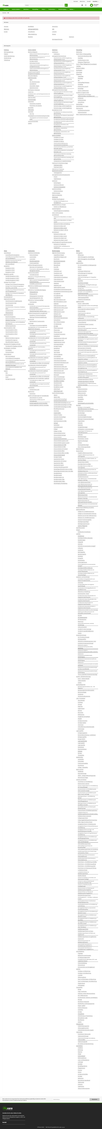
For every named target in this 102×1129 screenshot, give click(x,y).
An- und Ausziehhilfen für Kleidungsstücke (87, 265)
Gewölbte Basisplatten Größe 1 (12, 276)
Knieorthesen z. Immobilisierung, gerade (86, 866)
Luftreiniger (80, 1062)
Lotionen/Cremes (9, 310)
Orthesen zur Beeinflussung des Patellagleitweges (85, 885)
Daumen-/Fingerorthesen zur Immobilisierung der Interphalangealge (88, 786)
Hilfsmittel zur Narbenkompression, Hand (87, 641)
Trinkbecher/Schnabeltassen (84, 299)
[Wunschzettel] (85, 5)
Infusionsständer (81, 311)
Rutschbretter (81, 765)
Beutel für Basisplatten (11, 316)
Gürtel (7, 377)
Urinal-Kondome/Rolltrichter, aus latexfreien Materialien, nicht (63, 151)
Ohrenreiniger (79, 72)
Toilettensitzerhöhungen (83, 1036)
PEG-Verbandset (81, 326)
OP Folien (56, 326)
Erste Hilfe (56, 267)
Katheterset (54, 180)
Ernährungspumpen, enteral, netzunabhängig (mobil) (88, 306)
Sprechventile (31, 319)
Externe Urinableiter (56, 135)
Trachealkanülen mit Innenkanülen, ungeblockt (38, 357)
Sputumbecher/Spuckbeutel (84, 1080)
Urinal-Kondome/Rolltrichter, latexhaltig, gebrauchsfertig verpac (62, 154)
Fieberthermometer (32, 77)
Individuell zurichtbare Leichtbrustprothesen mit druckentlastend (87, 474)
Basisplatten (6, 266)
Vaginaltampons (57, 178)
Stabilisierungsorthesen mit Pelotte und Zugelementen (86, 934)
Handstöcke (80, 550)
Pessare (55, 176)
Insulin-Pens (30, 92)
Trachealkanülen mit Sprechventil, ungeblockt (38, 370)
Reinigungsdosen (33, 294)
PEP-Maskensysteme (82, 617)
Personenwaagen (32, 99)
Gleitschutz (80, 401)
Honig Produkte (57, 412)
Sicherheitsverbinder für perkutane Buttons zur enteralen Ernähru (87, 343)
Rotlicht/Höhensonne (82, 1007)
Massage (80, 999)
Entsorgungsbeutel (8, 297)
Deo (79, 80)
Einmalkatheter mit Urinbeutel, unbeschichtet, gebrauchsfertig (64, 116)
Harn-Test (32, 113)
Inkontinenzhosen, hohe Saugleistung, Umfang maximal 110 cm (62, 69)
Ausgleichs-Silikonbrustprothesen (85, 453)
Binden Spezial (57, 263)
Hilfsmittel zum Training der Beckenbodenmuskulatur (58, 170)
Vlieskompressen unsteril (59, 372)
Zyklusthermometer (34, 87)
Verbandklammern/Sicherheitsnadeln (86, 726)
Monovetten (80, 712)
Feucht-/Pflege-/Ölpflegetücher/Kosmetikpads (86, 64)
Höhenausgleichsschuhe (83, 1028)
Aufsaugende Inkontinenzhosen (59, 56)
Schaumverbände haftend (59, 433)
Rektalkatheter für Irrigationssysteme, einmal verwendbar (88, 339)
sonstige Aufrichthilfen (83, 1074)
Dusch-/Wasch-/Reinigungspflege (83, 54)
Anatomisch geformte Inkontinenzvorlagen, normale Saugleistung (63, 103)
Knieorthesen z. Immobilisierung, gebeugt (87, 864)
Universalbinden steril (58, 358)
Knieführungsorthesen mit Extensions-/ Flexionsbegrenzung (86, 855)
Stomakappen (9, 350)
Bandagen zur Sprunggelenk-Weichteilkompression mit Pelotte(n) (86, 408)
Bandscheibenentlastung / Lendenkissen (87, 735)
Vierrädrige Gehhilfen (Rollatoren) (85, 567)
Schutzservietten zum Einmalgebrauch (86, 967)
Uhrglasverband (81, 983)
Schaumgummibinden (58, 344)
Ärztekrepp (80, 702)
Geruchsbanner (9, 375)
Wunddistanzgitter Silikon (59, 481)
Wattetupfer (56, 374)
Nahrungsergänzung (8, 52)
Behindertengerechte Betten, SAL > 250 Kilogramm (86, 687)
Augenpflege (80, 76)
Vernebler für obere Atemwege (84, 629)
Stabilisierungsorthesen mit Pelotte (85, 931)
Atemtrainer (80, 582)
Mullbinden (56, 303)
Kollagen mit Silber (58, 431)
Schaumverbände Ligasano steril (61, 440)
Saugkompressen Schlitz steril (60, 338)
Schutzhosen (55, 197)
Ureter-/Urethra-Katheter (57, 212)
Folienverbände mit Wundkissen (61, 277)
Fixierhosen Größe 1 (58, 165)
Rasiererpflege (79, 104)
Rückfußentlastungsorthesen (84, 895)
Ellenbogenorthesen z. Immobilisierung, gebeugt (86, 797)
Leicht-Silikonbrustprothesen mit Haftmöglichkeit (85, 492)
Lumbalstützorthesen (82, 870)
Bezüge (79, 989)
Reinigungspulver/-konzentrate (36, 296)
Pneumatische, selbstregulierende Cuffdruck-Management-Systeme (39, 270)
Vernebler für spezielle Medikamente (86, 631)
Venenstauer (80, 724)
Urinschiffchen (81, 102)
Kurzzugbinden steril (58, 295)
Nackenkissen (81, 747)
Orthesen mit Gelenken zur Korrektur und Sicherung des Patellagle (87, 878)
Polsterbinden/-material (83, 438)
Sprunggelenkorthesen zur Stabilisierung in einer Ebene (87, 919)
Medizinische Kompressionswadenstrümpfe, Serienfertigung (87, 671)
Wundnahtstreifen (58, 382)
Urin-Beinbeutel (55, 214)
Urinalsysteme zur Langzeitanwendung (62, 161)
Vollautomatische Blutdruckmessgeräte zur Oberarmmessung (39, 69)
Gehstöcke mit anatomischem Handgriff (86, 546)
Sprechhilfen (31, 107)
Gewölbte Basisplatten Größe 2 (12, 278)
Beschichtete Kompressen (59, 261)
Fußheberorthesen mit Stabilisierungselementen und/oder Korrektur (88, 813)
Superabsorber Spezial (59, 465)
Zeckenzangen (81, 728)
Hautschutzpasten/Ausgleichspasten (14, 301)
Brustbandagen (81, 412)
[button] (96, 1)
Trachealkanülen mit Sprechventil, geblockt (37, 365)
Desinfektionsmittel (80, 527)
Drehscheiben (81, 761)
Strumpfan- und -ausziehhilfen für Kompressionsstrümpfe (85, 292)
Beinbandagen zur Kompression (85, 410)
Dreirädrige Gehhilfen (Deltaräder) (85, 538)
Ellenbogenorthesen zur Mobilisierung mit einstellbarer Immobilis (87, 804)
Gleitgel (79, 1053)
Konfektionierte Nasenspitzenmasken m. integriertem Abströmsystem (87, 607)
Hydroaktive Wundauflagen (60, 416)
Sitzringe (80, 753)
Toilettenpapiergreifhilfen (83, 297)
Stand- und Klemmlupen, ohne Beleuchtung (87, 981)
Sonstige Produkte (58, 346)
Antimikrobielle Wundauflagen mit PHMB (63, 404)
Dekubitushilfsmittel (80, 509)
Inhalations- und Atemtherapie (83, 577)
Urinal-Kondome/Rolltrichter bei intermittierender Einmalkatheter (61, 144)
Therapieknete (81, 1013)
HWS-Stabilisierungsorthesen (84, 843)
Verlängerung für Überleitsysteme (85, 373)
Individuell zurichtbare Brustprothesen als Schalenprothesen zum (87, 470)
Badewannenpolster (82, 391)
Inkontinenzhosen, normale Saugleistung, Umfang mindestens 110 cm (63, 87)
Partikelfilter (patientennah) (36, 283)
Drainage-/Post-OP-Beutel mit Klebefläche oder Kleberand (15, 294)
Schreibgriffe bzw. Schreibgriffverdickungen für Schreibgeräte (87, 285)
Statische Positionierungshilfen (84, 519)
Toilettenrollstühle (82, 680)
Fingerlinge (80, 953)
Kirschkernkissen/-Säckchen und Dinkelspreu (87, 997)
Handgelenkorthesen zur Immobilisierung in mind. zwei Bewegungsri (87, 841)
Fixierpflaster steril (58, 273)
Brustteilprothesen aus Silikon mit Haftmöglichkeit (85, 467)
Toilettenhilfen (79, 1032)
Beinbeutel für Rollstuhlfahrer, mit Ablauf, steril (63, 217)
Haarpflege (80, 58)
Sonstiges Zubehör (34, 61)
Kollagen (56, 429)
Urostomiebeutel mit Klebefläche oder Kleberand (14, 368)
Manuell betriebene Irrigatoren (12, 342)
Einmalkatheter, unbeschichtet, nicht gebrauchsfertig (62, 132)
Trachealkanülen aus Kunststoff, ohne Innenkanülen (38, 335)
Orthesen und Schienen (81, 779)
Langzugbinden (57, 297)
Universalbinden (57, 356)
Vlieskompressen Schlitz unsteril (61, 368)
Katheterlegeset (57, 182)
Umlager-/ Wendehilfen (83, 767)
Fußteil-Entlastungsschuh (83, 1026)
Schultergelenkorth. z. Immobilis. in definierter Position (88, 898)
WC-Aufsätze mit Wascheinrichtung (85, 1043)
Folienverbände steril (58, 279)
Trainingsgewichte (58, 172)
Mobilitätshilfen (79, 757)
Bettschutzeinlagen (82, 692)
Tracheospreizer (33, 302)
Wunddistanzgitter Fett (59, 477)
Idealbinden (56, 283)
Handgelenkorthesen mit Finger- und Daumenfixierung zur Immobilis (86, 830)
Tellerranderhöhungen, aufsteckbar (85, 295)
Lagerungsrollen (81, 745)
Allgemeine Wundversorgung (58, 252)
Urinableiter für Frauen (59, 137)
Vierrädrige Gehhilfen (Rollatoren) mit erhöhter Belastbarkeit (86, 570)
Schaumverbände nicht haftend (61, 448)
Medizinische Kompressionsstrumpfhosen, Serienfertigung (87, 659)
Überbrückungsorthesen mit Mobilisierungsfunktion (84, 941)
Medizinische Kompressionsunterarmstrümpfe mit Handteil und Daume (88, 664)
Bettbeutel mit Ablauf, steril (60, 234)
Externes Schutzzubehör (33, 272)
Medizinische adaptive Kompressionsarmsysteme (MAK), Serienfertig (85, 647)
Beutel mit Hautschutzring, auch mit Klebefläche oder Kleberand (13, 261)
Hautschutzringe (9, 305)
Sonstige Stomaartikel (10, 379)
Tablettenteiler (81, 1082)
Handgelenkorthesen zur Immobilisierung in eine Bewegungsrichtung (87, 837)
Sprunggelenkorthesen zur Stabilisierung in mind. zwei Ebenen (87, 926)
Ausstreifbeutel (7, 252)
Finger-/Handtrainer (82, 991)
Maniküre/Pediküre (80, 68)
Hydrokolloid (56, 425)
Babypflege (80, 78)
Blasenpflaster (57, 265)
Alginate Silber (57, 397)
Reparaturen (80, 621)
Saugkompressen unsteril (59, 342)
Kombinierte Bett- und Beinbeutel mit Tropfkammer (62, 247)
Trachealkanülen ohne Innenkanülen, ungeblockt (38, 378)
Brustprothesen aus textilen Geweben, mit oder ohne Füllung (87, 459)
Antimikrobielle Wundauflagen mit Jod (62, 402)
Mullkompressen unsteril (59, 311)
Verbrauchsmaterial (82, 627)
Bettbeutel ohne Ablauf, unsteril (61, 240)
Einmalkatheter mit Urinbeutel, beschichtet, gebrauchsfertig (63, 113)
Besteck (79, 267)
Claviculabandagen (82, 414)
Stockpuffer (80, 558)
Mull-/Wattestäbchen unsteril (60, 301)
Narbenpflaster (57, 320)
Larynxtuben (32, 259)
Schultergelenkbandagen (83, 444)
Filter (7, 373)
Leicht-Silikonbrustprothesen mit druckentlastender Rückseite (85, 488)
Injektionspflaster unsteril (59, 287)
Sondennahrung (7, 58)
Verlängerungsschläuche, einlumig (85, 379)
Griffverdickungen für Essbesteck (85, 273)
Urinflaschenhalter (82, 100)
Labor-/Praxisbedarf (80, 698)
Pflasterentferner (9, 312)
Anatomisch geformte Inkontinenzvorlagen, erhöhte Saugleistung (63, 92)
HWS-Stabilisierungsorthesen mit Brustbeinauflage (85, 846)
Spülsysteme (80, 1078)
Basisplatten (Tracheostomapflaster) (38, 315)
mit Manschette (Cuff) (34, 389)
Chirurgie (80, 704)
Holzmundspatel (81, 1055)
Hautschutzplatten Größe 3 (11, 334)
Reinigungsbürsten (34, 291)
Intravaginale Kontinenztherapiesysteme (61, 174)
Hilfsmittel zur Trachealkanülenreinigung (37, 289)
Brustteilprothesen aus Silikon (84, 464)
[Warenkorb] (94, 5)
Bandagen (78, 405)
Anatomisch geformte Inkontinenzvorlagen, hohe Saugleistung (63, 96)
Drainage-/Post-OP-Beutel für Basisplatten (15, 284)
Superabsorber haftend (59, 459)
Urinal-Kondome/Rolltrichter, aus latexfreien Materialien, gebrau (63, 147)
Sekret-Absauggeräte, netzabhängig (86, 257)
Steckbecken (80, 694)
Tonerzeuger (31, 323)
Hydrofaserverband (58, 418)
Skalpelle (80, 718)
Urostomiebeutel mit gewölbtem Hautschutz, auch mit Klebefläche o (15, 361)
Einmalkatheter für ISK (57, 110)
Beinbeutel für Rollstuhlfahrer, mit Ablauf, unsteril (63, 221)
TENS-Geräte (31, 109)
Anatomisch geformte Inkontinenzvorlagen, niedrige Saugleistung (63, 99)
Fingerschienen (81, 421)
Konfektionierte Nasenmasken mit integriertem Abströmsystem (85, 603)
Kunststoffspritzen (82, 322)
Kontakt (89, 1)
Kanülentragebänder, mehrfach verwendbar (39, 405)
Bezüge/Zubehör (81, 739)
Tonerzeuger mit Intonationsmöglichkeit (38, 325)
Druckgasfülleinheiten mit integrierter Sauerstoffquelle (86, 585)
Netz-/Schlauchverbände (59, 322)
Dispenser (80, 1051)
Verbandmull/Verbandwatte (60, 360)
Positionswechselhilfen (83, 763)
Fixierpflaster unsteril (58, 275)
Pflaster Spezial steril (58, 328)
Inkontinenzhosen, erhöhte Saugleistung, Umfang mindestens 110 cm (63, 66)
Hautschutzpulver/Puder (11, 303)
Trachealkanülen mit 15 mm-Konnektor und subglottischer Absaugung (37, 328)
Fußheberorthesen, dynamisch (84, 816)
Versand (63, 1127)
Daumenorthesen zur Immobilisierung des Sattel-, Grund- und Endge (87, 793)
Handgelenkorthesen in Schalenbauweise (87, 824)
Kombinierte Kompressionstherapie (85, 643)
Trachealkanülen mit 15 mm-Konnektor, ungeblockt (36, 348)
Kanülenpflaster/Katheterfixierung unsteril (63, 291)
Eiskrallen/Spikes (81, 540)
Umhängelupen (81, 985)
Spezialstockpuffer (82, 554)
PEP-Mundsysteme (82, 619)
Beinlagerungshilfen (82, 737)
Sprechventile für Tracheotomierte (37, 321)
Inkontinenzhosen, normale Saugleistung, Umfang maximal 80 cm (63, 83)
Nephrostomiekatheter (57, 195)
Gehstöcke (80, 544)
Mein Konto (82, 1)
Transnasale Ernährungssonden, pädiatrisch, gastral (87, 353)
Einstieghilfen (81, 399)
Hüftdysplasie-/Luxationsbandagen (86, 429)
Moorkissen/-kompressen (83, 1001)
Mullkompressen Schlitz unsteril (61, 307)
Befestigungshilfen (82, 639)
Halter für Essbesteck (82, 275)
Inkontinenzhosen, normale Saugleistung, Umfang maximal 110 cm (63, 80)
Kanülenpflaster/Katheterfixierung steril (62, 289)
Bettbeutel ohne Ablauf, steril (60, 238)
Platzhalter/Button (34, 287)
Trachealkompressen (34, 274)
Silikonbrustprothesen (82, 494)
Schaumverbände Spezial (59, 454)
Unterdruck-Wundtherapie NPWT (61, 467)
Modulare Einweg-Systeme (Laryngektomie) (37, 313)
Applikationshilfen (80, 301)
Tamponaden (57, 350)
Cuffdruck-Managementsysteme (35, 265)
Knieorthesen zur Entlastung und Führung (87, 868)
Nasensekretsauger (82, 773)
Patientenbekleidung (82, 963)
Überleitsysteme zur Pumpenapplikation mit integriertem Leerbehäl (87, 358)
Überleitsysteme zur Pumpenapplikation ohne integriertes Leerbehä (88, 362)
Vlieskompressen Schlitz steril (60, 366)
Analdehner (80, 1047)
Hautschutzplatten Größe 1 (11, 329)
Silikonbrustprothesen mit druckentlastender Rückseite (87, 504)
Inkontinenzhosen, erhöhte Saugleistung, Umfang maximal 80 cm (63, 62)
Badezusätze (79, 52)
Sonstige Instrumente (82, 720)
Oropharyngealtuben (34, 263)
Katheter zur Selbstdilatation (60, 206)
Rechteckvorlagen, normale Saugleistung (63, 108)
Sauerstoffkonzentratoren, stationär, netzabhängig (86, 624)
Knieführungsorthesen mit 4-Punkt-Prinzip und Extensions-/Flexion (87, 852)
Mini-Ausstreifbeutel (10, 264)
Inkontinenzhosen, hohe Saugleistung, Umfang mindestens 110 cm (62, 76)
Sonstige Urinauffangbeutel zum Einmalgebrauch (61, 202)
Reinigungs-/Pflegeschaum (84, 62)
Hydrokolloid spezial (58, 427)
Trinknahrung (7, 60)
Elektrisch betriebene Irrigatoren (12, 338)
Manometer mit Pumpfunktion (36, 267)
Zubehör (30, 123)
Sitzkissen (80, 751)
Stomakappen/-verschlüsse (10, 348)
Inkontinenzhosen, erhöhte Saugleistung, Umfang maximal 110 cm (63, 58)
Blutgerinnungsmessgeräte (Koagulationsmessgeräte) (34, 73)
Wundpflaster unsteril (58, 387)
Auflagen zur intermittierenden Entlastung (87, 513)
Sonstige (80, 1011)
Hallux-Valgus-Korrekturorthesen (85, 822)
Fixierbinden (56, 269)
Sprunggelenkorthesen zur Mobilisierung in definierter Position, (87, 915)
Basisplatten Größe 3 (10, 272)
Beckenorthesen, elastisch (83, 783)
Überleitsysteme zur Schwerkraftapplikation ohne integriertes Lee (87, 371)
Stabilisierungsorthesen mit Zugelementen (87, 936)
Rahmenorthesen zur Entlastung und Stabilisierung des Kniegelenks (86, 889)
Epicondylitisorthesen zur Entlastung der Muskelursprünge (87, 807)
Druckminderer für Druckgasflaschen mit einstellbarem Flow (87, 589)
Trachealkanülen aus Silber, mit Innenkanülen (39, 363)
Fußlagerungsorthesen (83, 818)
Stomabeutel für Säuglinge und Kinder (12, 344)
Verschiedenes (79, 1045)
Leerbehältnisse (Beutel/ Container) (85, 324)
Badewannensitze (82, 393)
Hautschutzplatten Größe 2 (11, 331)
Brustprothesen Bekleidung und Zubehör (85, 507)
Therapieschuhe (79, 1024)
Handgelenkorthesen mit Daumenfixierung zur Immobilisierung (88, 827)
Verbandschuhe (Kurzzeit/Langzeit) (86, 1030)
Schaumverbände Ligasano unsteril (61, 442)
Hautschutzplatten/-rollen (9, 327)
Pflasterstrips (57, 330)
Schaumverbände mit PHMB (60, 444)
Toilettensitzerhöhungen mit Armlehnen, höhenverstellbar (86, 1039)
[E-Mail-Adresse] (71, 1099)
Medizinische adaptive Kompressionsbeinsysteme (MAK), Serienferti (88, 651)
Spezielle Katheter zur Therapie (59, 204)
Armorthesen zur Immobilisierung (85, 781)
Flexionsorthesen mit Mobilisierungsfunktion (87, 810)
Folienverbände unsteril (59, 281)
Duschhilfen (80, 397)
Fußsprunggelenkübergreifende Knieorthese (87, 820)
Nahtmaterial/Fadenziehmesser (61, 317)
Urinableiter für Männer (59, 141)
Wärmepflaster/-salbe (82, 1017)
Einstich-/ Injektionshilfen (83, 303)
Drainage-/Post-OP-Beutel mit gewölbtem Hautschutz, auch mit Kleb (15, 287)
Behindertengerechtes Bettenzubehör (86, 690)
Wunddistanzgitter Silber (59, 479)
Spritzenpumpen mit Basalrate (84, 348)
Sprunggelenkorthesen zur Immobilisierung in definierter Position (88, 912)
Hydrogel (56, 423)
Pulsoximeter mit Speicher (35, 103)
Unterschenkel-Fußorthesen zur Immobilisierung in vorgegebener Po (86, 948)
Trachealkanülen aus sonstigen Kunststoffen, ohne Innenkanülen (39, 384)
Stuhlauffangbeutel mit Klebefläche (61, 210)
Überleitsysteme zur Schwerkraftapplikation (87, 364)
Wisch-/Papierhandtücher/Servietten (84, 114)
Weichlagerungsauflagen (83, 521)
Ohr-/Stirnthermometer (35, 81)
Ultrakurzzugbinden (58, 354)
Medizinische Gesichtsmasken (84, 955)
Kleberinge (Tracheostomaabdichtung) (38, 317)
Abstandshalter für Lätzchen (36, 397)
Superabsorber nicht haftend (60, 461)
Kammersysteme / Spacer (83, 593)
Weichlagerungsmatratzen (83, 523)
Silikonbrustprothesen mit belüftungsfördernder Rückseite (85, 501)
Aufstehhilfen (81, 759)
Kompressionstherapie (81, 635)
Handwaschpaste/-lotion (83, 60)
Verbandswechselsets (58, 364)
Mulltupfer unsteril (58, 315)
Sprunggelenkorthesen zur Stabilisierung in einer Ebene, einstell (87, 922)
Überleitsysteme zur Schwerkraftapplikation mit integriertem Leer (87, 367)
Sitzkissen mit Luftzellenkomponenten (86, 517)
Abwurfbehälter (81, 700)
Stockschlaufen (81, 560)
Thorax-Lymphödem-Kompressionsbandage (87, 674)
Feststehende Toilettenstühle (84, 1034)
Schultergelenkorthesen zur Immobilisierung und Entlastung (87, 905)
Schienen (80, 442)
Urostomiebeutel (7, 354)
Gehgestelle (80, 542)
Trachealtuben (31, 387)
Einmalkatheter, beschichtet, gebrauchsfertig (63, 119)
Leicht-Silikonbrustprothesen (84, 482)
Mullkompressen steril (58, 309)
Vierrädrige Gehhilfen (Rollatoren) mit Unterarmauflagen (86, 574)
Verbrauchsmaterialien (33, 121)
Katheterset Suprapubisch (59, 186)
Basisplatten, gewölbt (8, 274)
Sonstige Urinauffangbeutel (58, 199)
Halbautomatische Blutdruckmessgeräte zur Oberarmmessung (39, 54)
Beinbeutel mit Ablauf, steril (60, 226)
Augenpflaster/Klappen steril (60, 257)
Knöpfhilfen (80, 280)
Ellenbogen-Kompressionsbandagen (86, 419)
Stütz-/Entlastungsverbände (84, 446)
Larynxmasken (33, 257)
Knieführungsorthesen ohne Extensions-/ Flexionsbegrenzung (87, 859)
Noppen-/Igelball (81, 1005)
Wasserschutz (31, 391)
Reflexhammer (81, 714)
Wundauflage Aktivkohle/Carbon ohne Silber (63, 471)
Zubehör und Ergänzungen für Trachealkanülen (38, 395)
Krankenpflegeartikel (80, 684)
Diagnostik (80, 706)
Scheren (79, 1072)
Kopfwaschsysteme (82, 112)
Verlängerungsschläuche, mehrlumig (86, 381)
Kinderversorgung (56, 193)
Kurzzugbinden (57, 293)
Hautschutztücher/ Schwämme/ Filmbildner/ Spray (15, 308)
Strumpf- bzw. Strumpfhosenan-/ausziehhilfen (85, 289)
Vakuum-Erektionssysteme (84, 1088)
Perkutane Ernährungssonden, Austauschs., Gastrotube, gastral (87, 329)
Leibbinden (80, 434)
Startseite (76, 1)
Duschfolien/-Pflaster (82, 395)
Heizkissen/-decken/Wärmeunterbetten (86, 993)
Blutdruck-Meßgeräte (32, 52)
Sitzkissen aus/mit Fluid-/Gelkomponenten (87, 515)
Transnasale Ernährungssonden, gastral (86, 350)
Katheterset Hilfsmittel (59, 184)
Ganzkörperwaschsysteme (84, 110)
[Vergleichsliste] (82, 5)
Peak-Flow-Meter (31, 97)
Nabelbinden (80, 771)
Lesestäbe (80, 975)
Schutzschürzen (81, 965)
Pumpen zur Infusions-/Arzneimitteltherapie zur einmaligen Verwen (87, 336)
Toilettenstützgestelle (82, 1041)
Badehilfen (78, 387)
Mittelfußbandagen (82, 436)
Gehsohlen (80, 423)
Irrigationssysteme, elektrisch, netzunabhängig (84, 314)
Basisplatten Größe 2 (10, 270)
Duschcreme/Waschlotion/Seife (85, 56)
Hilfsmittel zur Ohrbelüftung (84, 591)
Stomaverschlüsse (10, 352)
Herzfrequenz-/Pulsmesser (34, 90)
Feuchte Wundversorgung (57, 393)
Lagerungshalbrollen (82, 741)
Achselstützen (81, 535)
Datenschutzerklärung (25, 1098)
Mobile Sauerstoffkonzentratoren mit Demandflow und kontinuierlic (86, 612)
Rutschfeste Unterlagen (83, 282)
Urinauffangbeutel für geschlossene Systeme (62, 242)
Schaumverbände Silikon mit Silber (61, 453)
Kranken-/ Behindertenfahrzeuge (83, 676)
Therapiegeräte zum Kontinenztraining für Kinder (38, 115)
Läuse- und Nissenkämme (83, 1060)
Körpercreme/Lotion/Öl (83, 86)
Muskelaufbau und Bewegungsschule (86, 1003)
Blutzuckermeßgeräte (32, 75)
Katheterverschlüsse (56, 189)
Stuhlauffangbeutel (56, 208)
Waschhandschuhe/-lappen (82, 106)
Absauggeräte (79, 252)
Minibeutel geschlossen (11, 325)
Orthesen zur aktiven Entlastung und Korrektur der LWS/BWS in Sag (86, 882)
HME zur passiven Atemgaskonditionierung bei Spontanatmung (39, 281)
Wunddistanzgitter (58, 475)
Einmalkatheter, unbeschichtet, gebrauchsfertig (60, 129)
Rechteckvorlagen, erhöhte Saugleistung (62, 106)
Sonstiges (80, 1076)
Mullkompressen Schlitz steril (60, 305)
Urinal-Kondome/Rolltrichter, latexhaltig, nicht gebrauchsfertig (64, 158)
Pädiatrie (6, 54)
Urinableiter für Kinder (58, 139)
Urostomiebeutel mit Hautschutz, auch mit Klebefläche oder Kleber (15, 364)
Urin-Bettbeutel (55, 232)
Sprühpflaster (57, 348)
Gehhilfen (78, 533)
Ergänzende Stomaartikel (9, 299)
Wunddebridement (58, 473)
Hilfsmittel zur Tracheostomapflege (35, 300)
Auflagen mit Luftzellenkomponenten (86, 511)
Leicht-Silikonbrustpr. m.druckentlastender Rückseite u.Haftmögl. (87, 479)
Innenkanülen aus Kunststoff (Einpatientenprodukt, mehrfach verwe (38, 310)
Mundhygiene (79, 70)
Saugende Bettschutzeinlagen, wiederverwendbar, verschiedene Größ (86, 95)
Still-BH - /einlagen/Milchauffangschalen (87, 775)
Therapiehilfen (81, 755)
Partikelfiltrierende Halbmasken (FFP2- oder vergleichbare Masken (87, 960)
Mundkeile (80, 1064)
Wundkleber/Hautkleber (59, 380)
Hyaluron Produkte (58, 414)
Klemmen (80, 710)
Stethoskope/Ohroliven (35, 63)
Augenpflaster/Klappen (59, 255)
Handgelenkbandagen (83, 427)
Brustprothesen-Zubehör (83, 462)
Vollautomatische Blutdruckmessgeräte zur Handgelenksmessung (39, 66)
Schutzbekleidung (80, 951)
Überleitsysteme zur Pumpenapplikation (86, 355)
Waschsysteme (79, 108)
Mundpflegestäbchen (82, 1066)
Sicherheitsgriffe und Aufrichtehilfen (86, 403)
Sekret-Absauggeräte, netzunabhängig (86, 259)
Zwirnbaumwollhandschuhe (84, 696)
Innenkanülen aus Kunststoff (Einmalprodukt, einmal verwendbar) (40, 307)
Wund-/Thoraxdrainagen (59, 376)
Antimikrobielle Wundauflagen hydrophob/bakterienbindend (60, 400)
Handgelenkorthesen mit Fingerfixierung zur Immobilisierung (87, 834)
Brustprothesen (79, 451)
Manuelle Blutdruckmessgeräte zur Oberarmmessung (37, 58)
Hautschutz (56, 410)
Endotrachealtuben (34, 255)
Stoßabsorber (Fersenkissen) (84, 531)
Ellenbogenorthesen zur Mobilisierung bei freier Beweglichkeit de (87, 800)
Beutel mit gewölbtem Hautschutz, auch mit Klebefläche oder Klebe (15, 319)
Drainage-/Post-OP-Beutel (9, 282)
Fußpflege (78, 66)
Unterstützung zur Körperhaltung (85, 1015)
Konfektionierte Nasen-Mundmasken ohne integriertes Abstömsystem (87, 600)
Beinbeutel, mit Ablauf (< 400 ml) (61, 230)
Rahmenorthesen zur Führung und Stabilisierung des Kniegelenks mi (85, 892)
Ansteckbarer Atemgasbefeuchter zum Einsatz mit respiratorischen (86, 579)
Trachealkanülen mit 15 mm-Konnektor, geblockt (38, 338)
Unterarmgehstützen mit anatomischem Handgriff (86, 565)
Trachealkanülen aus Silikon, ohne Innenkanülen (37, 381)
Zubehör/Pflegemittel (82, 525)
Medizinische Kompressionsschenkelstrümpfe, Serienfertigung (85, 655)
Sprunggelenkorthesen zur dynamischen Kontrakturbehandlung (86, 908)
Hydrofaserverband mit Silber (60, 421)
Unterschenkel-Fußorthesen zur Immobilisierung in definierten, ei (85, 945)
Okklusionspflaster (82, 977)
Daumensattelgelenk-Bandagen (85, 416)
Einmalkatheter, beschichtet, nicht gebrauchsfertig (61, 125)
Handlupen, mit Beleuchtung (84, 971)
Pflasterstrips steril (58, 332)
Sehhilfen (78, 969)
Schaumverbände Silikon (59, 450)
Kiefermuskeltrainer (82, 1058)
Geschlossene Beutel (8, 314)
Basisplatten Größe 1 (10, 268)
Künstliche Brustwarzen (83, 476)
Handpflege (80, 84)
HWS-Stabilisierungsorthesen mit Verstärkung (88, 849)
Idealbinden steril (57, 285)
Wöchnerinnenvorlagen (83, 777)
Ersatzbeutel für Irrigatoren (11, 340)
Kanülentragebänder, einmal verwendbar (38, 403)
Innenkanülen (31, 304)
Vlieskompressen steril (59, 370)
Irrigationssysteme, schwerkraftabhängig (87, 320)
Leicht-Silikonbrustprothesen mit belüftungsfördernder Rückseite (85, 485)
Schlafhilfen (80, 1009)
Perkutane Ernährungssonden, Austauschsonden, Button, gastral (85, 332)
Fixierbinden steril (57, 271)
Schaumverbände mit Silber (60, 446)
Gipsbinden (80, 425)
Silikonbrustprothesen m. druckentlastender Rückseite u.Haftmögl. (87, 497)
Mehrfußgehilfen (81, 552)
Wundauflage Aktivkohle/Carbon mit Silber (63, 469)
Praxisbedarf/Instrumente (59, 334)
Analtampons (55, 52)
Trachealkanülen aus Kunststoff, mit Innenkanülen (37, 331)
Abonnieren (94, 1099)
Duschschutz (32, 393)
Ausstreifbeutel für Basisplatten (12, 255)
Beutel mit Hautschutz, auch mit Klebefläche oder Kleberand (15, 323)
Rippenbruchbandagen (83, 440)
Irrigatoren (6, 336)
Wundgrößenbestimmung (59, 378)
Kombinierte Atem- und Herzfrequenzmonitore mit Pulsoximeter (39, 94)
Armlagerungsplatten (82, 732)
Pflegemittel (78, 74)
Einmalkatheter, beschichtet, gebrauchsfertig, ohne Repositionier (64, 122)
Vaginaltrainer (81, 1086)
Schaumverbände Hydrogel (60, 435)
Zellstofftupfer (57, 389)
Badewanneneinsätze (82, 389)
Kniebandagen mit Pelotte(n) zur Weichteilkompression (85, 432)
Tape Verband (57, 352)
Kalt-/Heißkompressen (83, 995)
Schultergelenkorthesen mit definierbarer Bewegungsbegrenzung (87, 901)
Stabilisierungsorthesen (83, 929)
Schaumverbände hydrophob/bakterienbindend (60, 438)
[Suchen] (44, 5)
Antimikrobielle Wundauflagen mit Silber (62, 406)
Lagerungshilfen (79, 730)
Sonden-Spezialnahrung (9, 56)
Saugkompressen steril (59, 340)
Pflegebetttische (81, 1068)
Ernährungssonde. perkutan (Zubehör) (86, 309)
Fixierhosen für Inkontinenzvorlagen (60, 163)
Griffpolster (80, 548)
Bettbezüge (80, 1049)
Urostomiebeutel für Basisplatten (13, 358)
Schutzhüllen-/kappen (34, 85)
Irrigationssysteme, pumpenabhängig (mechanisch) (86, 317)
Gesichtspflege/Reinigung (83, 82)
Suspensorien (81, 938)
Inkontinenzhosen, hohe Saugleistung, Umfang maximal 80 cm (62, 73)
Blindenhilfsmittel (80, 448)
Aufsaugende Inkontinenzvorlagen (59, 89)
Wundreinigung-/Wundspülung (60, 483)
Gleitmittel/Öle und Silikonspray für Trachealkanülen (37, 400)
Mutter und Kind (79, 769)
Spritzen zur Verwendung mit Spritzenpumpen (88, 346)
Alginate (55, 395)
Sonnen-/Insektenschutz (83, 90)
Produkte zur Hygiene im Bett (82, 92)
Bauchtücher (56, 259)
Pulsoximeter (31, 101)
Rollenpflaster (57, 336)
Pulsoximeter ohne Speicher (36, 105)
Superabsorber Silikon (58, 463)
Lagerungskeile (81, 743)
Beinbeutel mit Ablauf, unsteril (60, 228)
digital (31, 79)
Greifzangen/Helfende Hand (84, 271)
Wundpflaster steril (58, 385)
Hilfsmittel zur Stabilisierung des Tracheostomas (38, 285)
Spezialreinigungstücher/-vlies (36, 298)
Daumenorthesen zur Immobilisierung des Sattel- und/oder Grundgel (87, 790)
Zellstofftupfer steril (58, 391)
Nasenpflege (80, 88)
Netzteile (80, 615)
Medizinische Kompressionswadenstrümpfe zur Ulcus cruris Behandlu (87, 668)
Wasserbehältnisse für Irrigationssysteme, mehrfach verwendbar (87, 384)
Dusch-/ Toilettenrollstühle (83, 678)
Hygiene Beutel (81, 708)
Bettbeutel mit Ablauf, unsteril (60, 236)
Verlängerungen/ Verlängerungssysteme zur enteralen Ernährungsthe (87, 376)
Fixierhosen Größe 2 (58, 167)
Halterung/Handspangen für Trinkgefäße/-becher (87, 278)
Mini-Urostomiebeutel (10, 356)
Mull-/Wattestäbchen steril (59, 299)
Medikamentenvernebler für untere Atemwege (88, 609)
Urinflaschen (80, 98)
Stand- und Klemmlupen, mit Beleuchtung (87, 979)
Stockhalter (80, 556)
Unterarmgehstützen (82, 562)
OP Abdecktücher (57, 324)
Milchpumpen (81, 255)
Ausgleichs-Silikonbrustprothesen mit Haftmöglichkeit (86, 455)
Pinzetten (80, 1070)
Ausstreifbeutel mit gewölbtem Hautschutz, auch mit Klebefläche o (15, 257)
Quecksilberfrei (33, 83)
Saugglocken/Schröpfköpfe (84, 716)
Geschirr (80, 269)
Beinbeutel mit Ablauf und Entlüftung (62, 223)
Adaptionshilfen (79, 263)
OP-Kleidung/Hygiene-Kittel (84, 957)
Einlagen (78, 529)
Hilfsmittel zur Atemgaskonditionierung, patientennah (36, 277)
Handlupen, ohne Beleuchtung (84, 973)
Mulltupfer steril (57, 313)
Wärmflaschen (81, 1019)
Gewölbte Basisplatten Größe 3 (12, 280)
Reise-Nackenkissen (82, 749)
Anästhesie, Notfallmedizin (34, 252)
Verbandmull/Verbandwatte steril (61, 362)
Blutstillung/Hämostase (59, 408)
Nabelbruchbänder (82, 875)
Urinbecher (80, 1084)
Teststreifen (30, 111)
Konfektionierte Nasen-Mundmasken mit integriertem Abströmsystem (87, 596)
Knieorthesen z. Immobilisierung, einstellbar (87, 862)
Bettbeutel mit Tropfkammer (60, 244)
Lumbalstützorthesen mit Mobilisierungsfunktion (83, 873)
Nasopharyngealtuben (34, 261)
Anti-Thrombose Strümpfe (83, 637)
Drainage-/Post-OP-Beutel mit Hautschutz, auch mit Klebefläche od (15, 290)
